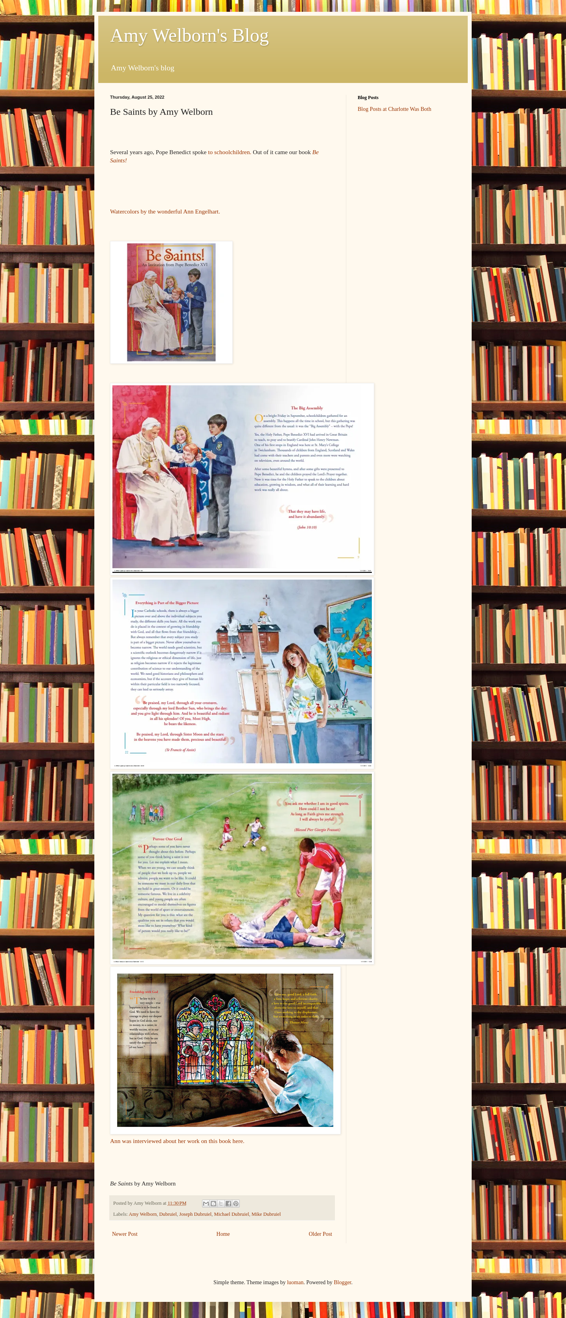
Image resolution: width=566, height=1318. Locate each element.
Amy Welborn (143, 1214)
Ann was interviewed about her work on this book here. (178, 1141)
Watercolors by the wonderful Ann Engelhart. (165, 211)
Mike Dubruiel (266, 1214)
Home (223, 1234)
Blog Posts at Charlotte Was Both (394, 109)
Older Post (321, 1234)
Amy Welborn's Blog (189, 35)
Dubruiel (168, 1214)
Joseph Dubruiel (195, 1214)
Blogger (342, 1282)
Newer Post (125, 1234)
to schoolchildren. (230, 152)
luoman (295, 1282)
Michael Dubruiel (231, 1214)
